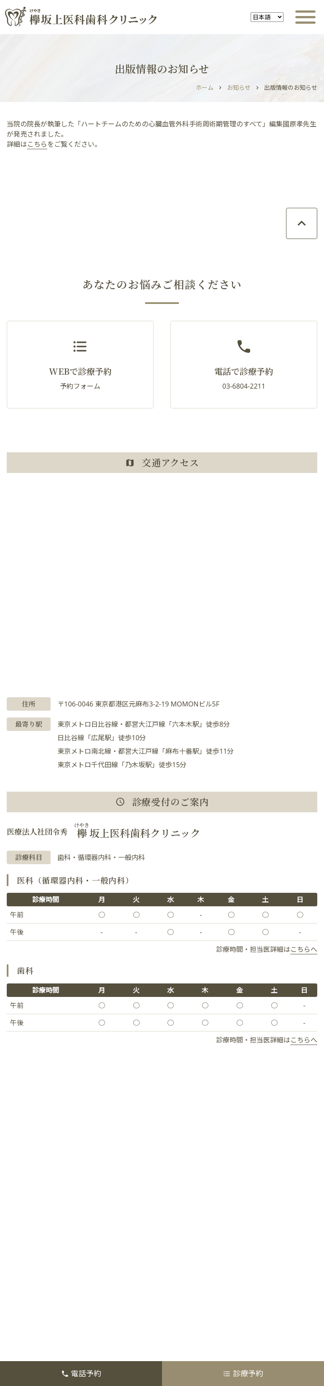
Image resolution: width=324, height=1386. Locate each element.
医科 (23, 1245)
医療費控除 (34, 1307)
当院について (37, 1224)
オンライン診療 (40, 1204)
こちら (37, 144)
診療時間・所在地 (208, 1204)
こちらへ (303, 949)
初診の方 (194, 1224)
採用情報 (194, 1307)
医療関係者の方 (204, 1286)
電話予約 (81, 1373)
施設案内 (30, 1265)
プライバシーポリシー (50, 1327)
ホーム (204, 87)
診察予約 (194, 1183)
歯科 (187, 1245)
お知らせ (239, 87)
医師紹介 (194, 1265)
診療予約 (243, 1373)
